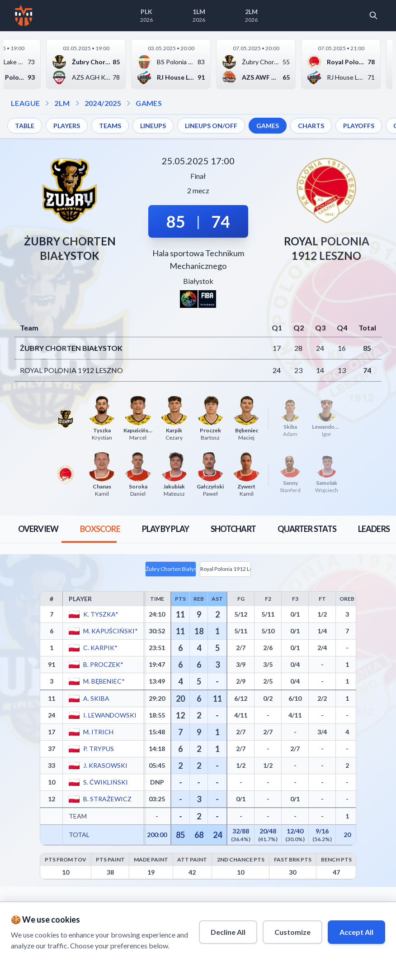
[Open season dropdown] (77, 103)
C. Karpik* (100, 647)
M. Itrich (98, 732)
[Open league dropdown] (47, 103)
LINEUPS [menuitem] (153, 125)
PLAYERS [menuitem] (66, 125)
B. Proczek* (103, 664)
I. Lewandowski (109, 715)
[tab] (38, 529)
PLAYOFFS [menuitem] (358, 125)
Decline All (228, 932)
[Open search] (373, 15)
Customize (292, 932)
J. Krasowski (105, 765)
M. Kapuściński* (110, 631)
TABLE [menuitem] (24, 125)
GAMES (149, 103)
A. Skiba (96, 698)
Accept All (356, 932)
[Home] (23, 15)
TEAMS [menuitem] (110, 125)
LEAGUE (25, 103)
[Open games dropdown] (128, 103)
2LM (62, 103)
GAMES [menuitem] (267, 125)
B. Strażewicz (107, 799)
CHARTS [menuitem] (311, 125)
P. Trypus (98, 748)
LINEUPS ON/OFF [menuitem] (211, 125)
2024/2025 (103, 103)
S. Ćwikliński (105, 782)
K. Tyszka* (100, 614)
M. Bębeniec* (103, 681)
